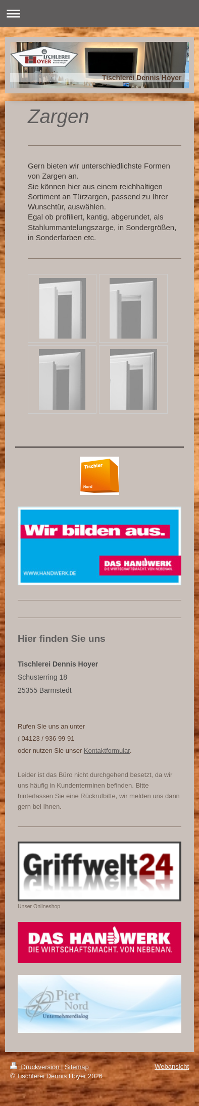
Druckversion (35, 1067)
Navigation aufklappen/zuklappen (99, 13)
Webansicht (172, 1066)
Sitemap (77, 1067)
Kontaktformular (107, 750)
